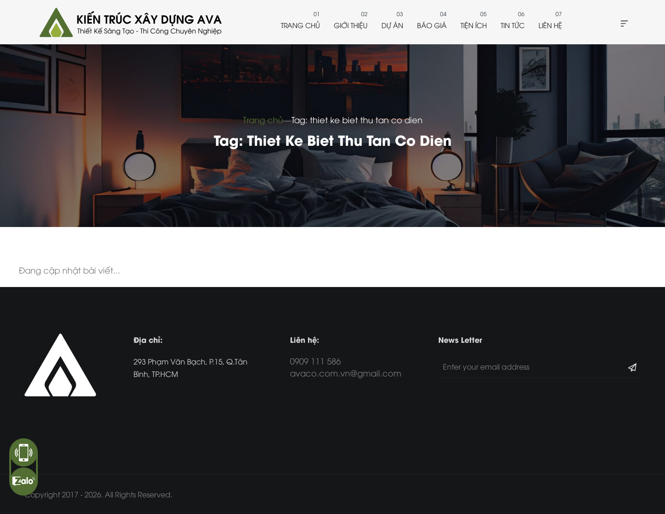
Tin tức (513, 25)
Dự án (392, 25)
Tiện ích (473, 25)
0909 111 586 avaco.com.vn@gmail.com (345, 366)
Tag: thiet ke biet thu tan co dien (357, 119)
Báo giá (432, 25)
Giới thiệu (351, 25)
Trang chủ (300, 25)
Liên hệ (550, 25)
